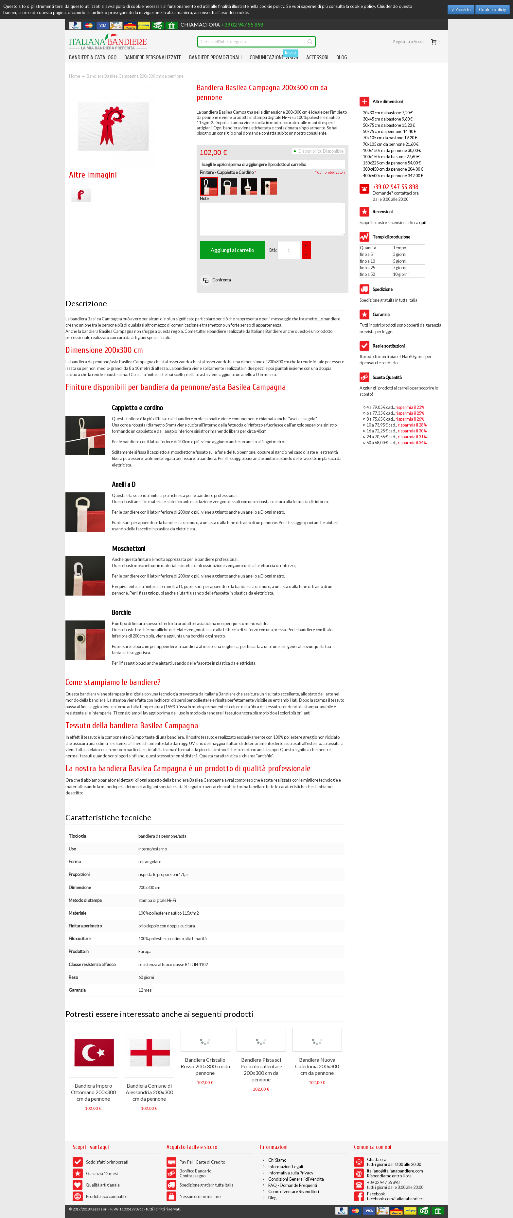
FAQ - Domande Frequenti (292, 1185)
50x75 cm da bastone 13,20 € (389, 125)
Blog (272, 1197)
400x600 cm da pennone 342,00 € (393, 175)
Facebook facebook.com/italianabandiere (396, 1196)
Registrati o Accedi (409, 41)
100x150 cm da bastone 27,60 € (391, 156)
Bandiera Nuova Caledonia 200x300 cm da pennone (317, 1066)
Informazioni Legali (285, 1166)
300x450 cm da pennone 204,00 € (393, 169)
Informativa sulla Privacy (290, 1172)
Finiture (227, 172)
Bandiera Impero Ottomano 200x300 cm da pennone (93, 1092)
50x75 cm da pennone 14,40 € (389, 131)
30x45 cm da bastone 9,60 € (388, 119)
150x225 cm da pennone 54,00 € (392, 162)
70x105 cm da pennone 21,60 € (390, 144)
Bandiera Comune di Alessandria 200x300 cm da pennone (149, 1092)
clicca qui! (417, 222)
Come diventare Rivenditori (293, 1191)
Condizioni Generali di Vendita (296, 1179)
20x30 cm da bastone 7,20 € (388, 112)
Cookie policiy (492, 9)
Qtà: (273, 250)
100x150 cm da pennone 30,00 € (392, 150)
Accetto (463, 9)
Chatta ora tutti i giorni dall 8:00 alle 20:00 (394, 1162)
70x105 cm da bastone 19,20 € (390, 137)
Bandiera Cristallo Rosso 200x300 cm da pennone (205, 1066)
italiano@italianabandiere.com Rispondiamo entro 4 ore (395, 1173)
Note (204, 198)
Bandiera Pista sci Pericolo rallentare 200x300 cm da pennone (261, 1069)
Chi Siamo (277, 1160)
